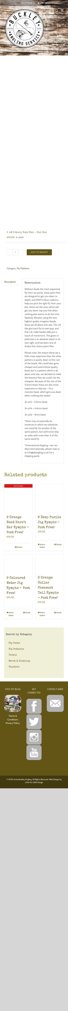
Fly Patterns (23, 268)
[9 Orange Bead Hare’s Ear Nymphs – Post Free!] (18, 498)
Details (19, 547)
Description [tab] (10, 281)
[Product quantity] (15, 252)
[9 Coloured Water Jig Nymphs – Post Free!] (18, 563)
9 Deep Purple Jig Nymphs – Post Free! (49, 522)
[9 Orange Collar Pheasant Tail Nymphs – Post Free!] (50, 563)
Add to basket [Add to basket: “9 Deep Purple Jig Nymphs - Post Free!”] (42, 545)
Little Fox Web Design (34, 782)
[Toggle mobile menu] (62, 10)
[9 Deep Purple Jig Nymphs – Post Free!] (50, 498)
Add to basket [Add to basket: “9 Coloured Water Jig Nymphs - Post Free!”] (11, 613)
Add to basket (39, 252)
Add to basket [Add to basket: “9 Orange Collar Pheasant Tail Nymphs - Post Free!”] (42, 613)
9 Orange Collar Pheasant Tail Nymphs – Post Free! (48, 588)
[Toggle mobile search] (56, 10)
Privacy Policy (13, 723)
